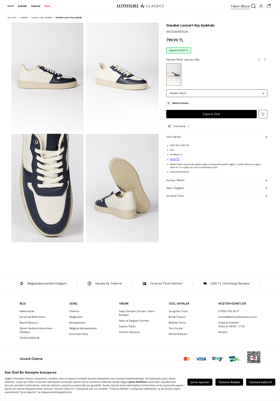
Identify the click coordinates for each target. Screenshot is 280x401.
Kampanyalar (77, 322)
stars (47, 6)
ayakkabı (22, 6)
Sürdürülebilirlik (30, 337)
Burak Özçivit (177, 317)
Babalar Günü (177, 322)
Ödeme (74, 311)
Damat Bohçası (178, 334)
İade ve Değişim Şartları (134, 320)
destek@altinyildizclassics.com (237, 317)
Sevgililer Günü (178, 311)
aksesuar (36, 6)
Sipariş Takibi (127, 326)
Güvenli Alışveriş (129, 332)
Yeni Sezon (176, 328)
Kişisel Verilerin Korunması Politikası (36, 330)
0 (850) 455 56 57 (228, 311)
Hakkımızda (27, 311)
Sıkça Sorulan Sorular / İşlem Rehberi (137, 313)
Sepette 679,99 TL (179, 50)
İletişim (222, 332)
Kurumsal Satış (78, 334)
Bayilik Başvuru (29, 322)
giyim (11, 6)
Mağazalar (76, 317)
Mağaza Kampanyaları (83, 328)
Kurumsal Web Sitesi (32, 317)
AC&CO (175, 159)
